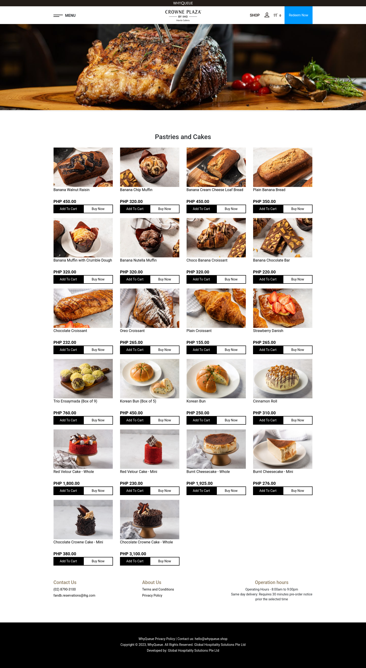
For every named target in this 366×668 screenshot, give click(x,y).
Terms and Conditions (158, 589)
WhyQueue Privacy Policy (157, 639)
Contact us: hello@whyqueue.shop (202, 639)
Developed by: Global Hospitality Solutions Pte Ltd (183, 650)
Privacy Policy (152, 595)
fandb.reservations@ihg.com (74, 595)
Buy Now (98, 209)
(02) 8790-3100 (64, 589)
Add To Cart (68, 209)
